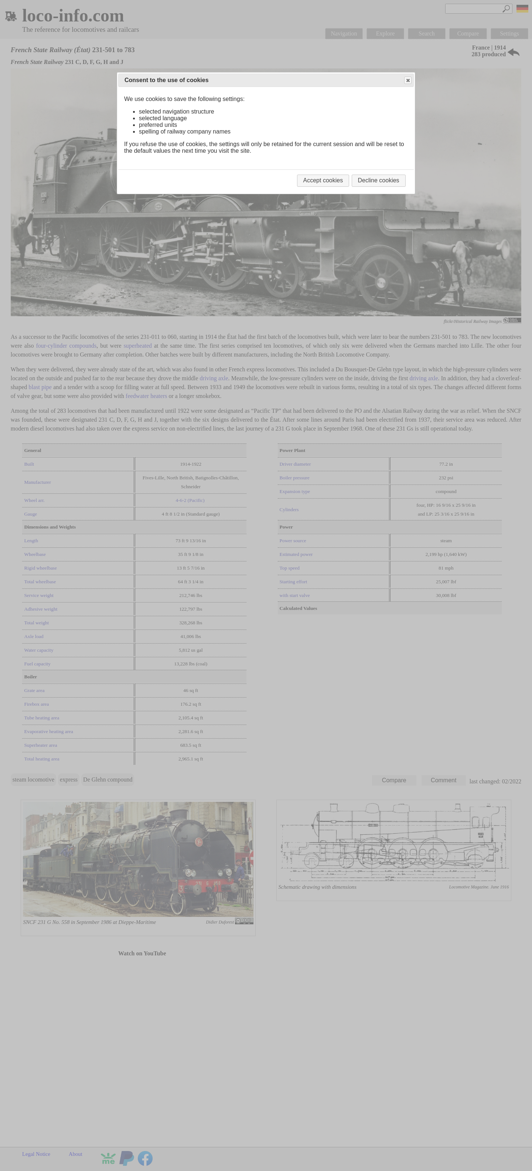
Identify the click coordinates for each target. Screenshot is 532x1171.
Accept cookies (323, 180)
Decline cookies (378, 180)
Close (407, 80)
